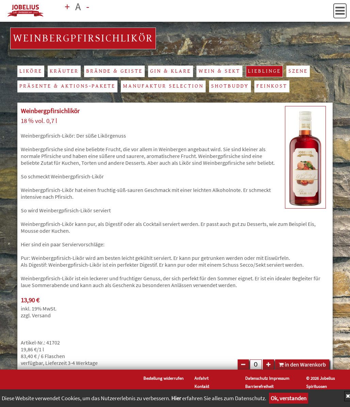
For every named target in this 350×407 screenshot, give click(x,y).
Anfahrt (201, 378)
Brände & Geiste (114, 71)
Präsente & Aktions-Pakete (67, 86)
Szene (298, 71)
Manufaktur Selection (163, 86)
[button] (340, 10)
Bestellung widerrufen (163, 378)
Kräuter (64, 71)
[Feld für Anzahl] (256, 364)
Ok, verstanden (288, 398)
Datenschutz (256, 378)
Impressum (279, 378)
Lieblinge (264, 71)
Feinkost (271, 86)
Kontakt (201, 386)
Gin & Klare (170, 71)
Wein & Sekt (219, 71)
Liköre (30, 71)
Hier (176, 398)
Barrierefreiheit (259, 386)
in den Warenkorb (302, 364)
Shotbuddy (230, 86)
